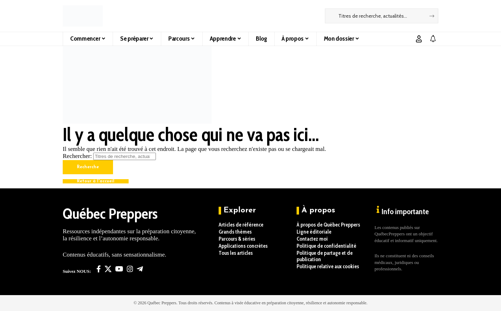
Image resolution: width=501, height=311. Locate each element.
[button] (418, 38)
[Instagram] (130, 268)
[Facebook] (99, 268)
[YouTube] (119, 268)
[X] (108, 268)
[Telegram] (140, 268)
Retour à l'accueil (95, 181)
